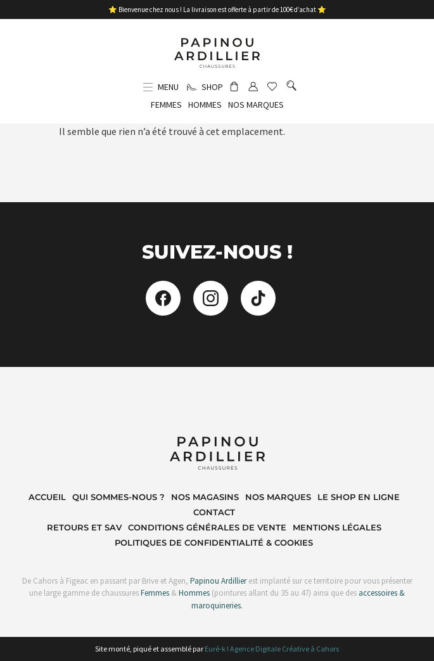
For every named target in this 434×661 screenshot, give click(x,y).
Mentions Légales (337, 527)
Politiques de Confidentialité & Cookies (214, 542)
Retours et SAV (84, 527)
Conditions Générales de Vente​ (207, 527)
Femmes (154, 592)
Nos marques (278, 497)
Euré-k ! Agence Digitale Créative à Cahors (272, 648)
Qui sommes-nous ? (118, 497)
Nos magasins (205, 497)
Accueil (47, 497)
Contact (214, 512)
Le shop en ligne (358, 497)
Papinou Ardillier (218, 580)
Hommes (194, 592)
